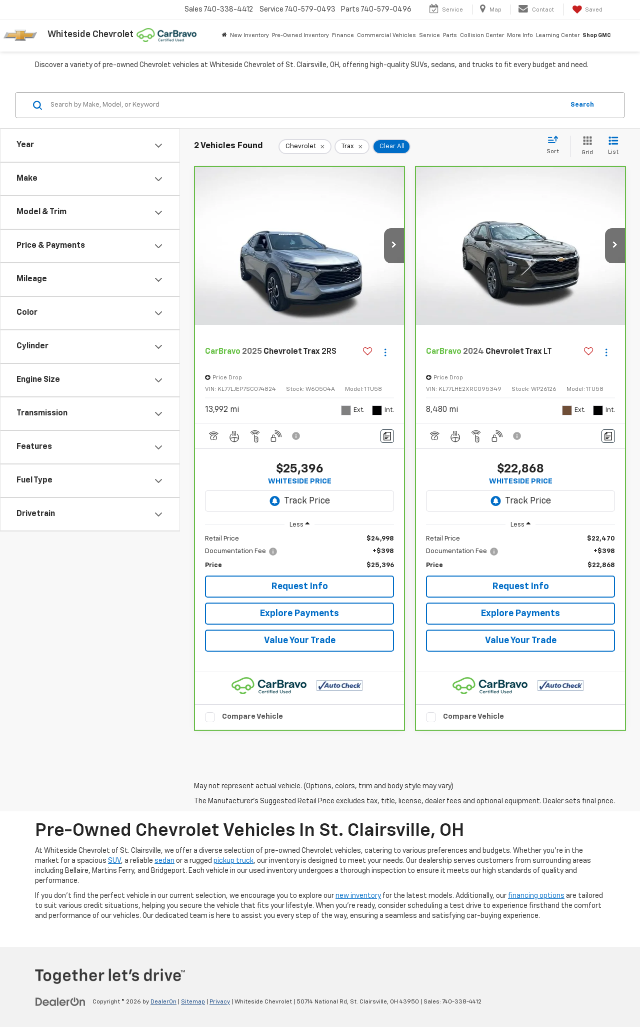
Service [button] (429, 35)
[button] (394, 245)
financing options (536, 895)
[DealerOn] (60, 1001)
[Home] (224, 36)
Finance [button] (343, 35)
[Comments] (387, 436)
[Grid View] (585, 146)
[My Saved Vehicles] (586, 10)
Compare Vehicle (252, 716)
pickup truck (234, 860)
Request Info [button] (300, 586)
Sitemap (193, 1002)
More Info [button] (520, 35)
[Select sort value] (556, 146)
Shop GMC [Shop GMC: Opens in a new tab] (596, 35)
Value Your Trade (300, 640)
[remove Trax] (352, 146)
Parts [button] (450, 35)
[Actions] (385, 352)
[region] (299, 552)
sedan (164, 860)
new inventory (358, 895)
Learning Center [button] (558, 35)
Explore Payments (299, 613)
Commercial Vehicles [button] (386, 35)
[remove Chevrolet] (305, 146)
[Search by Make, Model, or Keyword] (306, 105)
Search (582, 105)
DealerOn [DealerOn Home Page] (163, 1002)
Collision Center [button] (482, 35)
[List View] (613, 146)
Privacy (220, 1002)
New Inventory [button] (249, 35)
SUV (114, 860)
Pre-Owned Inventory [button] (300, 35)
